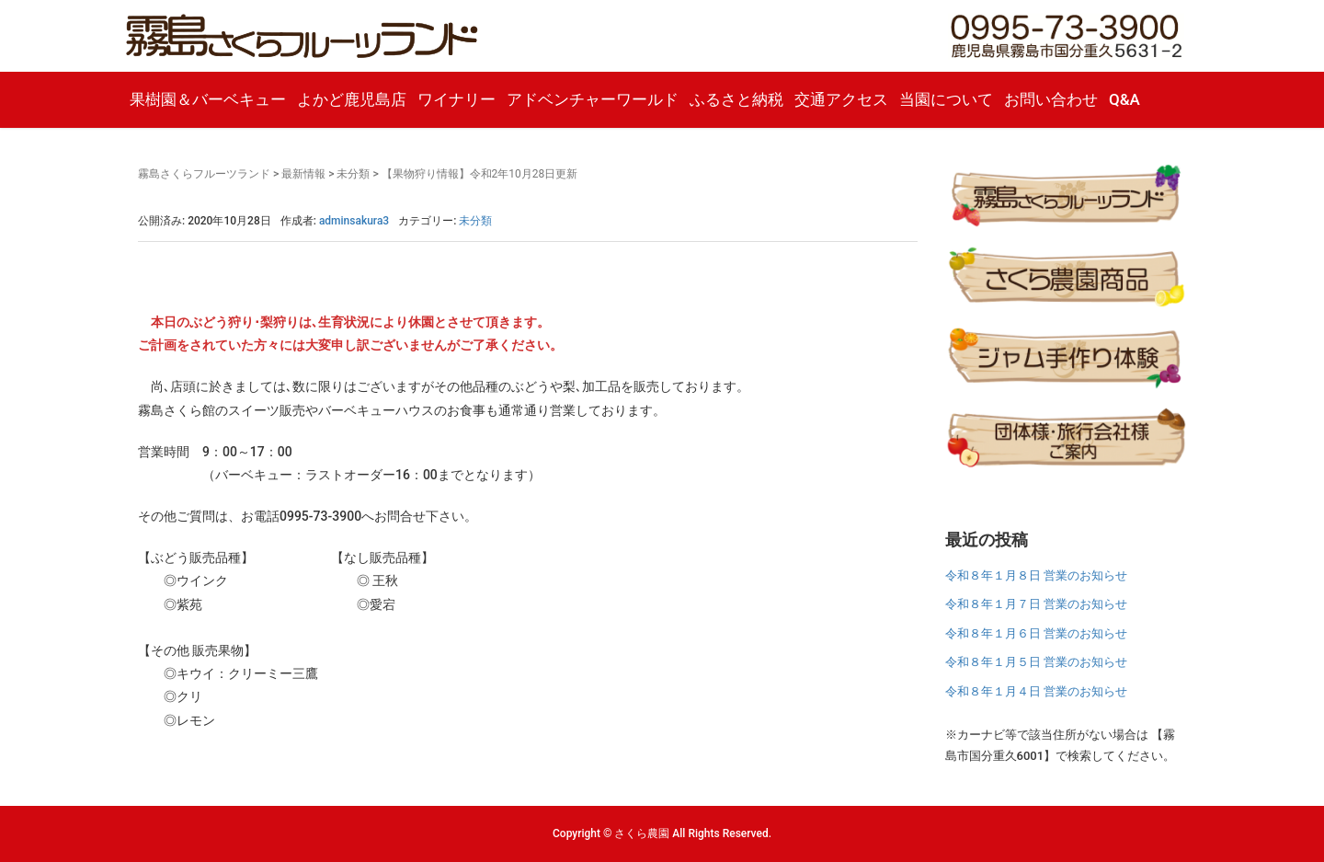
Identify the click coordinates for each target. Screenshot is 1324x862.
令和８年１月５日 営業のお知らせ (1036, 662)
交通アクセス (841, 99)
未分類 (353, 173)
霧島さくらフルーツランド (204, 173)
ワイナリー (456, 99)
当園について (946, 99)
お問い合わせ (1051, 99)
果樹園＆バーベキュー (208, 99)
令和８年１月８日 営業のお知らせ (1036, 575)
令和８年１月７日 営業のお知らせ (1036, 604)
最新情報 (303, 173)
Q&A (1124, 99)
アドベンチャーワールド (593, 99)
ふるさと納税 (736, 99)
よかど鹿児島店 (351, 99)
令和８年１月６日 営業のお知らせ (1036, 633)
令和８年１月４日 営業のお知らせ (1036, 691)
